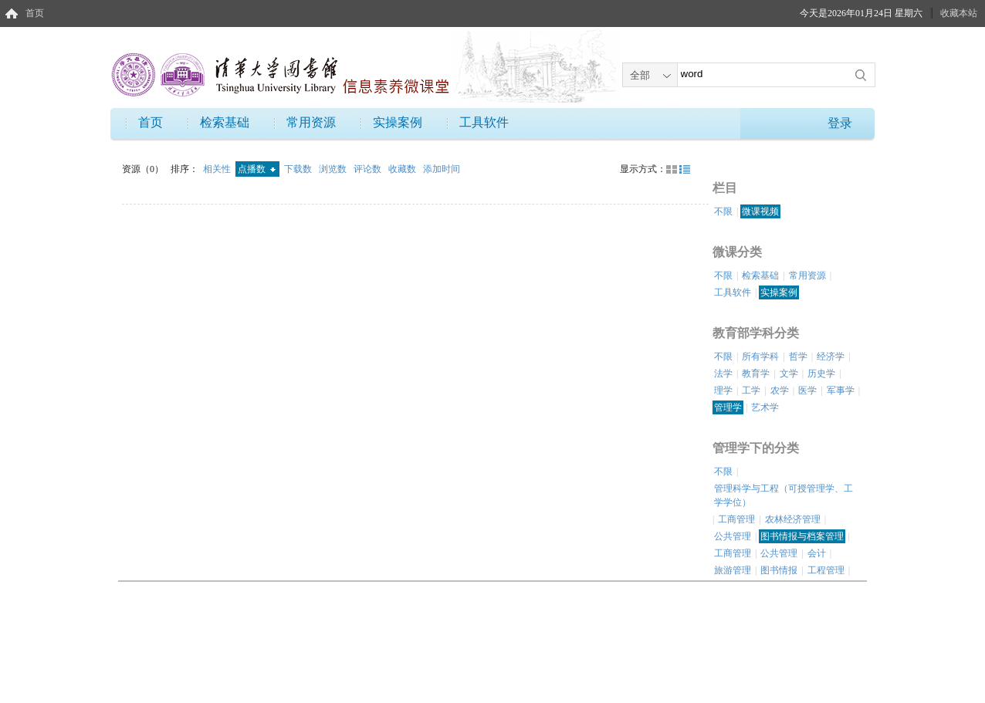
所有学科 (760, 356)
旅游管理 (732, 570)
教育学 (756, 373)
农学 (779, 390)
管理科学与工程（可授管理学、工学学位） (783, 495)
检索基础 (224, 122)
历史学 (821, 373)
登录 (840, 123)
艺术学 (765, 407)
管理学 (728, 407)
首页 (34, 13)
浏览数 (334, 169)
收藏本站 (958, 13)
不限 (723, 211)
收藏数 (403, 169)
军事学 (841, 390)
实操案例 (397, 122)
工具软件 (484, 122)
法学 (723, 373)
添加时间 (441, 169)
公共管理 (732, 536)
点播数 (257, 169)
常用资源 (311, 122)
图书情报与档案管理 (802, 536)
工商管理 (736, 519)
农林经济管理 (793, 519)
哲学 (798, 356)
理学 (723, 390)
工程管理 (826, 570)
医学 (807, 390)
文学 (789, 373)
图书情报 (778, 570)
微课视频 (760, 211)
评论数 (369, 169)
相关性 (218, 169)
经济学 (831, 356)
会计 (816, 553)
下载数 (299, 169)
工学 (751, 390)
